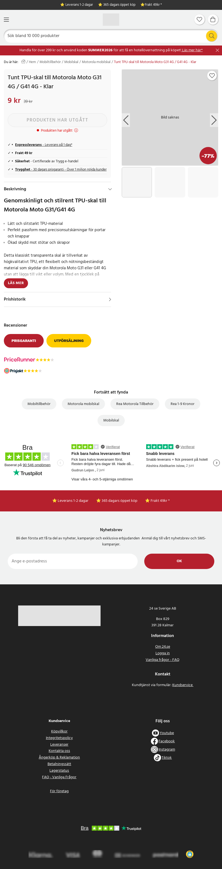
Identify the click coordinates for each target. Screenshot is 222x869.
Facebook (167, 741)
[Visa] (110, 299)
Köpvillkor (59, 731)
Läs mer (16, 283)
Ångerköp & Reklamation (59, 757)
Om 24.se (162, 647)
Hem (32, 62)
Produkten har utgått (57, 120)
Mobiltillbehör (50, 62)
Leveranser (59, 744)
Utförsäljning (69, 341)
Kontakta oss (59, 751)
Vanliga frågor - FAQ (162, 660)
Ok (179, 561)
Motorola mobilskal (96, 62)
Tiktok (167, 758)
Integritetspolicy (59, 738)
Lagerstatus (59, 771)
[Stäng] (217, 50)
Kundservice (182, 685)
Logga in (163, 653)
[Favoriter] (199, 19)
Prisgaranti (24, 341)
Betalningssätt (59, 764)
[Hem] (111, 19)
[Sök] (111, 36)
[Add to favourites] (212, 75)
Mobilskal (71, 62)
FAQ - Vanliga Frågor (59, 777)
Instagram (167, 749)
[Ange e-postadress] (73, 561)
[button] (189, 854)
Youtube (167, 733)
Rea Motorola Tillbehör (135, 404)
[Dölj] (110, 189)
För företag (59, 791)
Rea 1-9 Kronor (183, 404)
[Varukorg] (213, 19)
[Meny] (6, 19)
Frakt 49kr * (153, 5)
